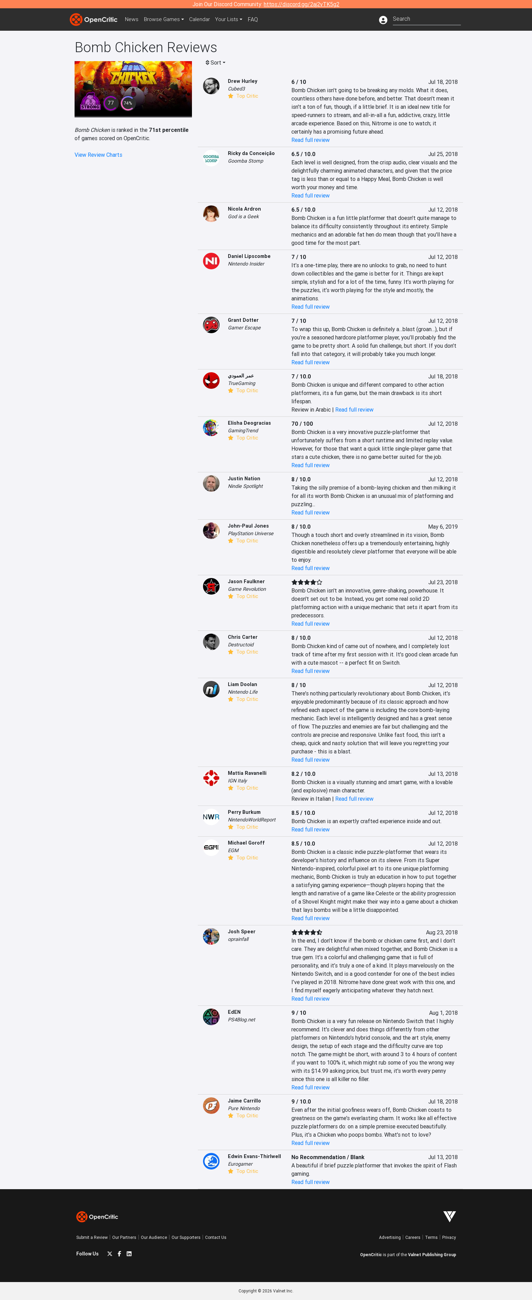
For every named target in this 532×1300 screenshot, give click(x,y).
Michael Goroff (246, 843)
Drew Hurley (242, 81)
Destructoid (240, 645)
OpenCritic (371, 1254)
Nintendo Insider (246, 264)
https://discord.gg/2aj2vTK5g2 (301, 4)
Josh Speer (241, 931)
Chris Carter (243, 637)
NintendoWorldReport (251, 820)
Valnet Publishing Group (432, 1254)
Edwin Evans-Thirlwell (254, 1156)
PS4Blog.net (241, 1020)
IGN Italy (237, 781)
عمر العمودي (241, 376)
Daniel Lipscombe (249, 256)
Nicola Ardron (244, 209)
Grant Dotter (243, 320)
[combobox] (427, 18)
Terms (431, 1237)
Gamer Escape (244, 328)
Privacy (449, 1237)
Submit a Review (92, 1237)
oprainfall (238, 939)
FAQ (257, 19)
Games (164, 19)
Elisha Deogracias (249, 423)
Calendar (203, 19)
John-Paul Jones (248, 526)
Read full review (310, 139)
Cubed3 (236, 89)
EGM (233, 850)
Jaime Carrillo (244, 1101)
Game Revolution (247, 589)
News (133, 19)
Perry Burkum (244, 812)
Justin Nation (244, 478)
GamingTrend (243, 430)
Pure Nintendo (244, 1108)
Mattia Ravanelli (247, 773)
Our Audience (154, 1237)
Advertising (390, 1237)
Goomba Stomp (245, 161)
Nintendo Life (243, 692)
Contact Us (215, 1237)
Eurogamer (240, 1164)
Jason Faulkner (246, 581)
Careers (412, 1237)
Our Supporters (186, 1237)
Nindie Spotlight (245, 486)
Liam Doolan (242, 684)
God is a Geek (243, 216)
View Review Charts (98, 154)
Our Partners (124, 1237)
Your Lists (230, 19)
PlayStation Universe (250, 533)
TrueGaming (241, 383)
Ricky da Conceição (251, 153)
